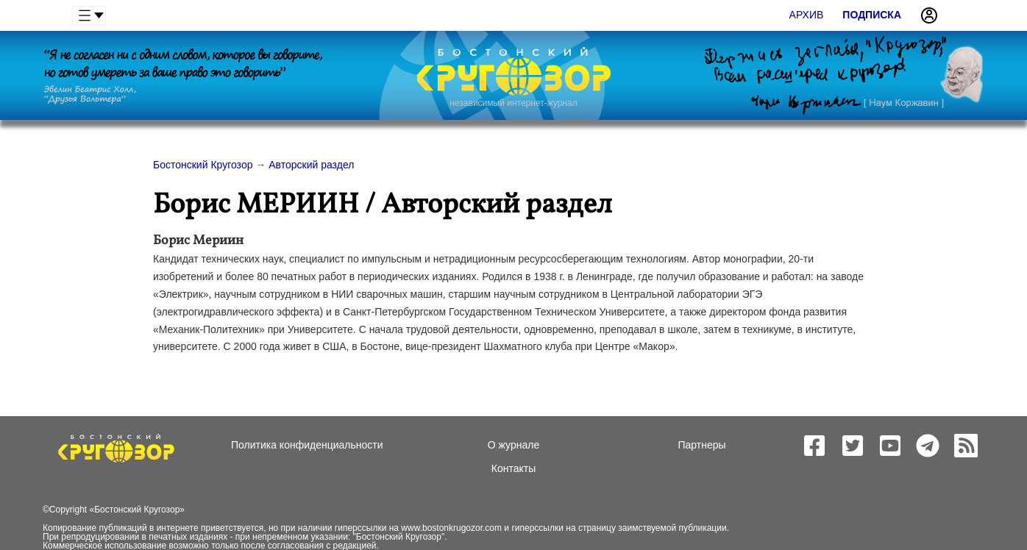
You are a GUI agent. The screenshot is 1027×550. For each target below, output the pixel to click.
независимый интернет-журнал (513, 103)
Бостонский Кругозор (137, 509)
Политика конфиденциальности (307, 445)
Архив (806, 15)
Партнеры (701, 445)
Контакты (513, 468)
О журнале (513, 445)
